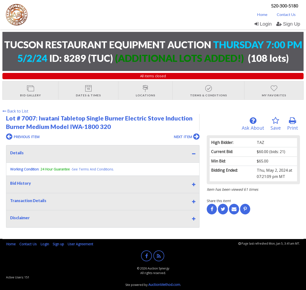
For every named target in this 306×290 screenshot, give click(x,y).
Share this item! (219, 200)
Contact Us (286, 14)
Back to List (15, 111)
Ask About (253, 124)
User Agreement (80, 244)
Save (275, 124)
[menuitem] (262, 14)
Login (263, 24)
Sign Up (288, 24)
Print (292, 124)
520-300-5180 (284, 6)
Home (262, 14)
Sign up (58, 244)
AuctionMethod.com (164, 284)
